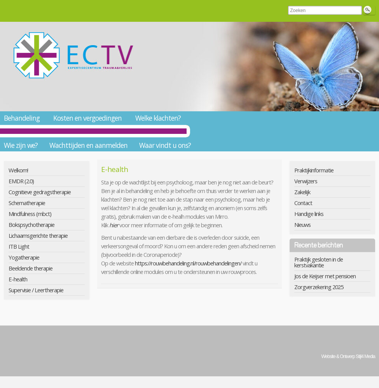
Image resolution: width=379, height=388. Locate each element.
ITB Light (19, 246)
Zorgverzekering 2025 (318, 287)
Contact (303, 203)
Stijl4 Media (365, 356)
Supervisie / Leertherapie (36, 290)
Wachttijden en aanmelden (88, 145)
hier (114, 225)
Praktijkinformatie (314, 170)
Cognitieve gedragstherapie (40, 192)
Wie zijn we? (21, 145)
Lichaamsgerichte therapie (38, 235)
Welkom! (18, 170)
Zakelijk (302, 192)
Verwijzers (305, 181)
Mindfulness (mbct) (30, 214)
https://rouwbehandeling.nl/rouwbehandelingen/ (188, 263)
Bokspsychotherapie (31, 224)
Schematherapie (27, 203)
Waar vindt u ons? (165, 145)
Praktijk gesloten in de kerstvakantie (318, 262)
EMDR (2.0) (21, 181)
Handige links (308, 214)
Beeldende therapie (30, 268)
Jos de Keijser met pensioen (325, 276)
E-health (18, 279)
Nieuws (302, 224)
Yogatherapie (24, 257)
